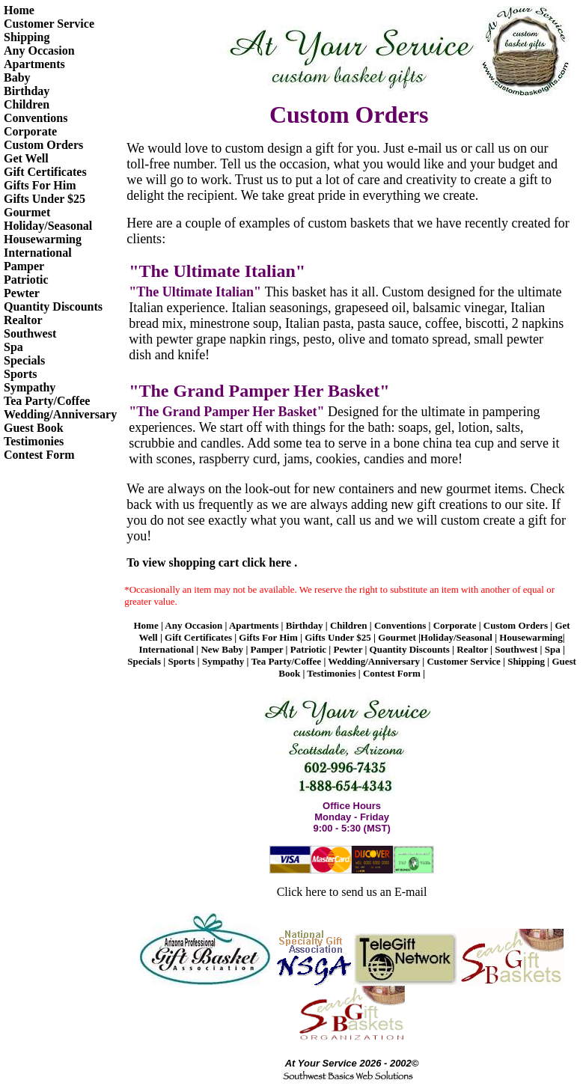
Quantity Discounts (53, 306)
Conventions (35, 118)
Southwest (30, 333)
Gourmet (27, 212)
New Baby (222, 649)
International (38, 252)
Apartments (34, 64)
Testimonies (34, 441)
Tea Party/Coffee (47, 400)
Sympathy (29, 387)
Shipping (26, 37)
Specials (24, 360)
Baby (17, 77)
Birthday (26, 91)
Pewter (22, 293)
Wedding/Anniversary (60, 414)
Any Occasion (39, 50)
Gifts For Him (40, 185)
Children (26, 104)
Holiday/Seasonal (48, 225)
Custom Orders (43, 144)
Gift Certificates (45, 171)
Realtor (23, 320)
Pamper (24, 266)
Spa (13, 347)
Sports (20, 373)
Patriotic (26, 279)
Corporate (30, 131)
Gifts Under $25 (44, 198)
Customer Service (49, 23)
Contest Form (39, 454)
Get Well (26, 158)
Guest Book (34, 427)
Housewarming (43, 239)
